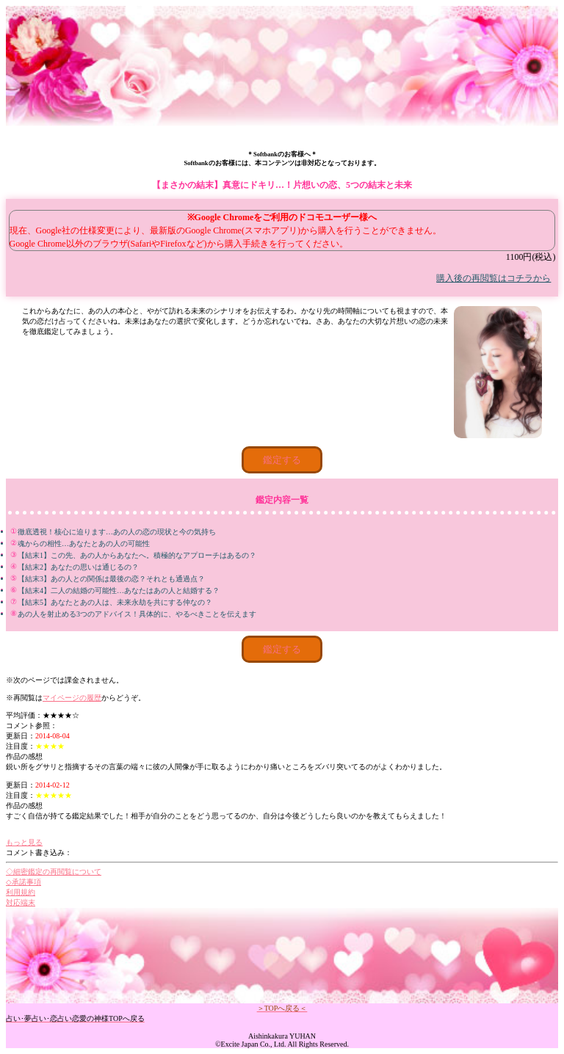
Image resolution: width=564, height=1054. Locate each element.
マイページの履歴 (72, 698)
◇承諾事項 (23, 882)
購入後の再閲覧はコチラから (493, 278)
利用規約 (20, 892)
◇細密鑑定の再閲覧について (53, 872)
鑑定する (282, 459)
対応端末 (20, 902)
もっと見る (24, 842)
